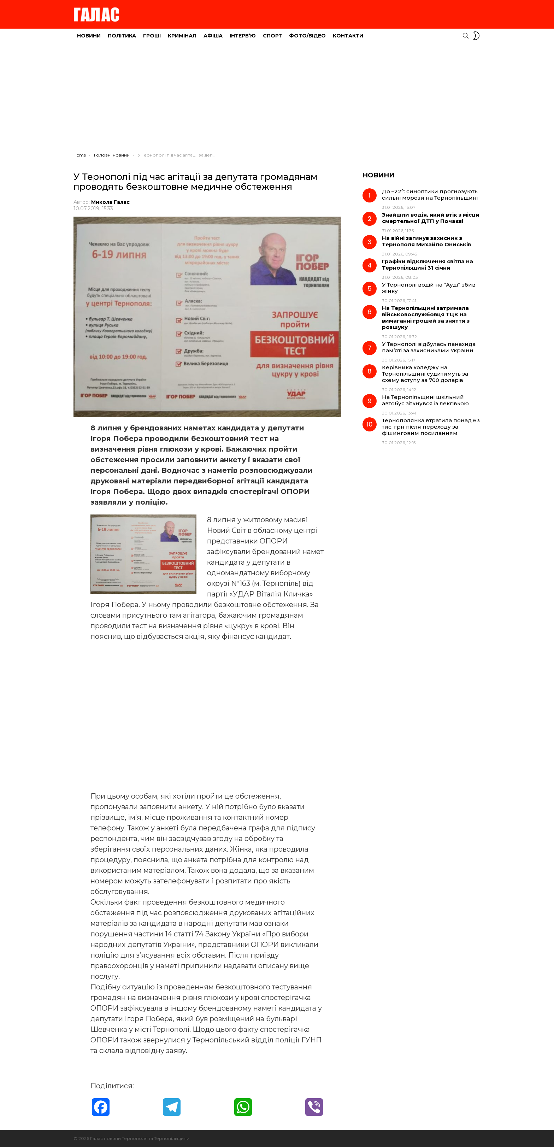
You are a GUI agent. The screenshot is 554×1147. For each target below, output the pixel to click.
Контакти (348, 36)
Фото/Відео (307, 36)
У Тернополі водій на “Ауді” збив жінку (429, 287)
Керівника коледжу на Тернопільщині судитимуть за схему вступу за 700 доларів (425, 373)
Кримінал (182, 36)
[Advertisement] (277, 99)
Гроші (152, 36)
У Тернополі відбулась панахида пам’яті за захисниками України (429, 347)
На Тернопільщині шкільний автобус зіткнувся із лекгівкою (425, 400)
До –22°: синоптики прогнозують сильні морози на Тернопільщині (430, 194)
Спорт (272, 36)
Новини (89, 36)
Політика (122, 36)
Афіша (213, 36)
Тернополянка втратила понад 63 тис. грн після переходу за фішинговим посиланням (431, 426)
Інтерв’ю (243, 36)
